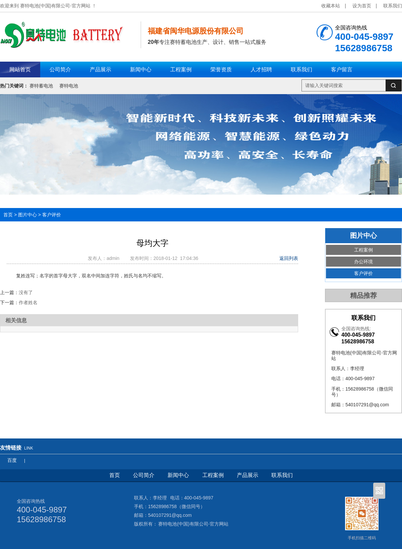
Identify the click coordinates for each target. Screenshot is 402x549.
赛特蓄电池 (41, 85)
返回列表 (288, 258)
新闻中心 (178, 475)
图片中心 (27, 214)
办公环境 (363, 261)
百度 (12, 460)
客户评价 (51, 214)
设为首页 (361, 5)
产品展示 (247, 475)
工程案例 (363, 250)
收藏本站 (330, 5)
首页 (8, 214)
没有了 (26, 292)
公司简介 (143, 475)
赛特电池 (68, 85)
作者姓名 (28, 302)
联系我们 (392, 5)
